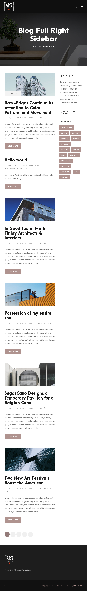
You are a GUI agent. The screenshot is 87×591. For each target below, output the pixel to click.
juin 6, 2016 (10, 118)
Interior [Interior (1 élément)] (76, 138)
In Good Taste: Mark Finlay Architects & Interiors (25, 233)
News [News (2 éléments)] (63, 155)
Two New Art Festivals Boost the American (27, 480)
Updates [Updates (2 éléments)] (64, 177)
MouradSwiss (26, 118)
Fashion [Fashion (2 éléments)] (64, 138)
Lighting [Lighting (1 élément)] (64, 149)
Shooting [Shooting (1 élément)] (65, 166)
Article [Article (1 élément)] (64, 133)
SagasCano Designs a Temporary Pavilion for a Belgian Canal (29, 398)
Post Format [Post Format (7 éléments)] (66, 160)
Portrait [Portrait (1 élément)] (74, 155)
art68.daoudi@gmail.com (21, 570)
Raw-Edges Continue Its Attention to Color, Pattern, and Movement (29, 108)
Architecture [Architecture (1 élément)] (66, 127)
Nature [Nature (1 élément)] (76, 149)
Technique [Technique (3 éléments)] (65, 171)
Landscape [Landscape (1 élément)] (65, 144)
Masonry (41, 323)
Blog (39, 118)
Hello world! (17, 160)
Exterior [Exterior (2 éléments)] (75, 133)
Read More (13, 146)
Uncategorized (14, 169)
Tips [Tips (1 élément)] (76, 171)
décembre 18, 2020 (13, 165)
